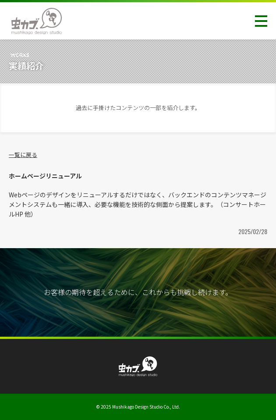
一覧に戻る (23, 154)
